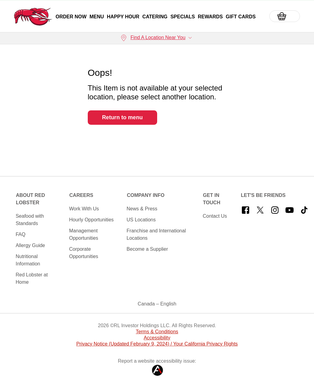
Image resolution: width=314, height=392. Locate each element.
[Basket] (285, 16)
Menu (97, 16)
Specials (182, 16)
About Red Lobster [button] (30, 199)
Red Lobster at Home (32, 278)
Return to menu (122, 117)
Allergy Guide (30, 245)
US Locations (141, 219)
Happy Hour (123, 16)
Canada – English (157, 303)
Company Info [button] (145, 195)
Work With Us (84, 208)
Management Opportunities (83, 234)
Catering (154, 16)
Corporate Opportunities (83, 252)
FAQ (20, 234)
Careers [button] (81, 195)
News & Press (142, 208)
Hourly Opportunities (91, 219)
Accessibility (157, 337)
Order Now (71, 16)
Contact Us (215, 216)
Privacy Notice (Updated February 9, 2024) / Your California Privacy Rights (157, 343)
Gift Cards (241, 16)
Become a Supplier (147, 249)
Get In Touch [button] (211, 199)
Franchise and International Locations (156, 234)
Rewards (210, 16)
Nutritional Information (28, 260)
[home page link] (33, 16)
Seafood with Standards (30, 219)
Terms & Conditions (157, 331)
